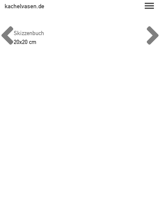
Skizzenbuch (29, 33)
